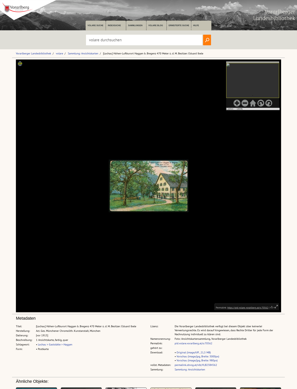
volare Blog (155, 25)
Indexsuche (114, 25)
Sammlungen (135, 25)
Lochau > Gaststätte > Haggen (55, 344)
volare (59, 53)
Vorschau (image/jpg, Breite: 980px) (197, 360)
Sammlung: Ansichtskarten (83, 53)
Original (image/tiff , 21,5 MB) (194, 352)
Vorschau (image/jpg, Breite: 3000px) (198, 356)
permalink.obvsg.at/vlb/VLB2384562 (196, 365)
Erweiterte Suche (179, 25)
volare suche (95, 25)
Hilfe (196, 25)
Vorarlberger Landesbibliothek (33, 53)
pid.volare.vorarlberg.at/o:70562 (193, 343)
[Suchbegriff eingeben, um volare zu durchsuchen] (144, 40)
